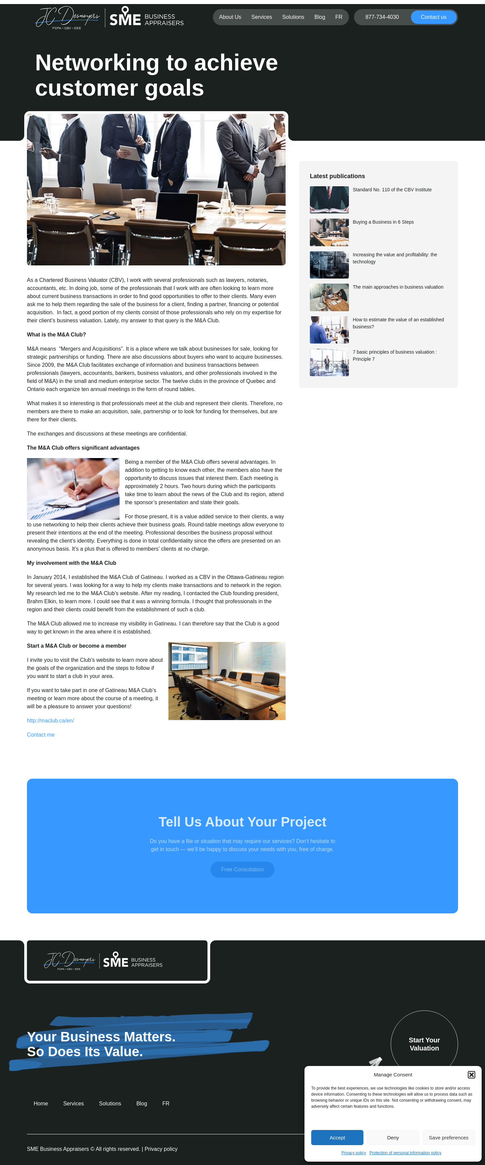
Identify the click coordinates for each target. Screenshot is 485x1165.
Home (41, 1103)
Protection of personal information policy (405, 1153)
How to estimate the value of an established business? (398, 323)
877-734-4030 (382, 17)
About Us (230, 17)
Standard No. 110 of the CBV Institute (392, 189)
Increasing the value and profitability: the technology (395, 258)
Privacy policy (354, 1153)
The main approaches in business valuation (398, 287)
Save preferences (449, 1137)
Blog (320, 17)
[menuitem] (339, 17)
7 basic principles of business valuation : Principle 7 (395, 355)
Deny (393, 1137)
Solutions (293, 17)
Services (261, 17)
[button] (471, 1074)
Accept (337, 1137)
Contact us (434, 17)
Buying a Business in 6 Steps (383, 222)
